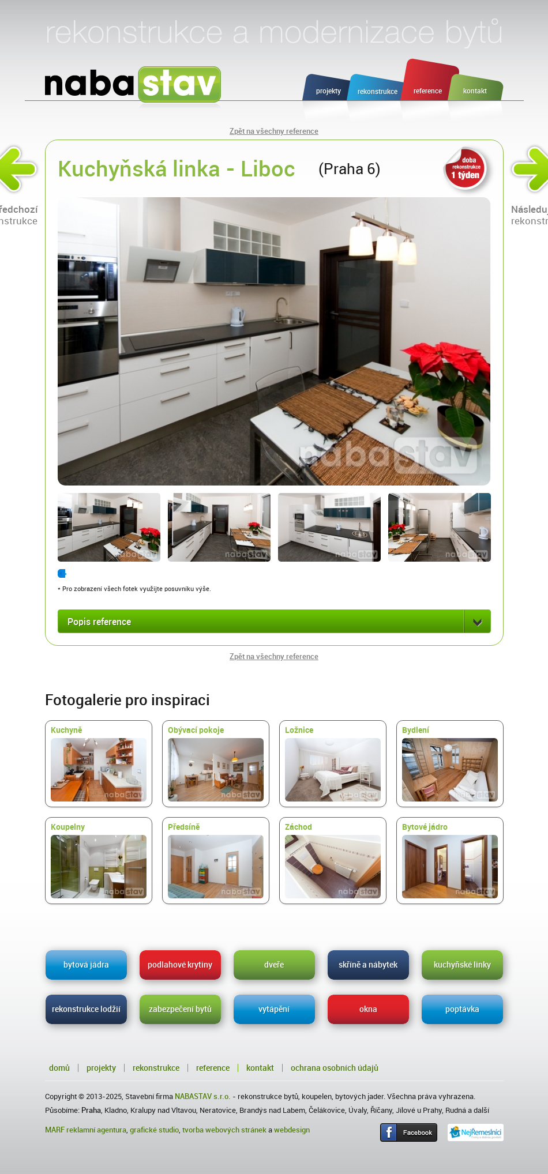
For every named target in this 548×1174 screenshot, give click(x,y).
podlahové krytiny (180, 964)
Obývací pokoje (216, 763)
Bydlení (450, 763)
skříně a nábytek (368, 964)
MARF (55, 1130)
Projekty (101, 1068)
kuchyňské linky (462, 964)
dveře (274, 964)
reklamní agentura (96, 1130)
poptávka (462, 1009)
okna (368, 1009)
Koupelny (99, 860)
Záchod (333, 860)
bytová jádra (86, 964)
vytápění (274, 1009)
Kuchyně (99, 763)
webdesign (292, 1130)
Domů (59, 1068)
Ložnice (333, 763)
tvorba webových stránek (224, 1130)
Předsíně (216, 860)
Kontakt (260, 1068)
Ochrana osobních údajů (334, 1068)
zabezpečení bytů (180, 1009)
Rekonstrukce (156, 1068)
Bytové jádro (450, 860)
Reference (213, 1068)
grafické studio (154, 1130)
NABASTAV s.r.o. (203, 1096)
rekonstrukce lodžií (86, 1009)
